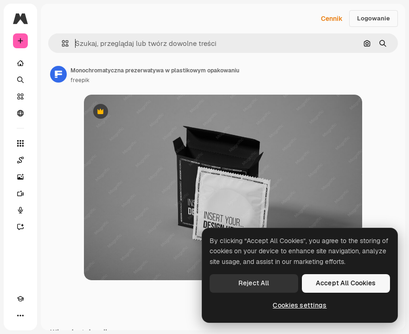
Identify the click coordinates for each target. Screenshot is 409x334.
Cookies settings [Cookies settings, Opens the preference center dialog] (299, 305)
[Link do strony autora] (58, 74)
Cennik (332, 18)
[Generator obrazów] (20, 176)
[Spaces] (20, 160)
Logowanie (373, 18)
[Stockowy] (20, 96)
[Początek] (20, 63)
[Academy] (20, 298)
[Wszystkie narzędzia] (20, 143)
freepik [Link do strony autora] (79, 80)
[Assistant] (20, 226)
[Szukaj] (20, 79)
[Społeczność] (20, 113)
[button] (61, 43)
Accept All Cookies (346, 283)
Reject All (253, 283)
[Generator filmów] (20, 193)
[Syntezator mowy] (20, 210)
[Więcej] (20, 315)
